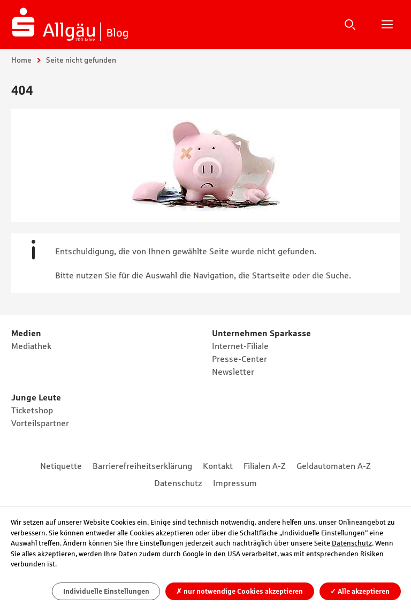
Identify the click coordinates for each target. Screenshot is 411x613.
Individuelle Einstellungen (106, 591)
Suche (350, 24)
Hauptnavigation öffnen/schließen (387, 24)
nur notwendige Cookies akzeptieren (239, 591)
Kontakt (218, 466)
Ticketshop (32, 410)
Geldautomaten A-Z (333, 466)
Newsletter (233, 371)
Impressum (235, 483)
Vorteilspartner (40, 423)
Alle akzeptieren (360, 591)
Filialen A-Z (264, 466)
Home (21, 60)
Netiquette (61, 466)
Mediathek (31, 346)
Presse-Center (239, 359)
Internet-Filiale (240, 346)
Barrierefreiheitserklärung (142, 466)
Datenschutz (178, 483)
